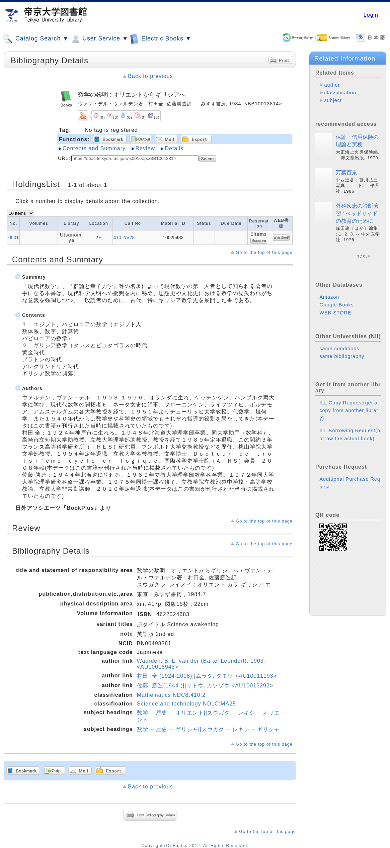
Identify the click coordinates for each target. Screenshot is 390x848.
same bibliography (341, 356)
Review (145, 148)
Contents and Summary (94, 148)
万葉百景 (346, 172)
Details (174, 148)
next (362, 256)
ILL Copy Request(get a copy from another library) (348, 410)
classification (340, 92)
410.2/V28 (124, 237)
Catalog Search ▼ (36, 39)
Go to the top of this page (264, 252)
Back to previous (150, 76)
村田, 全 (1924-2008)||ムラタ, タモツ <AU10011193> (207, 676)
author (332, 85)
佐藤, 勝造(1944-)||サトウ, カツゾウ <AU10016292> (205, 685)
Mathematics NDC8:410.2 (171, 695)
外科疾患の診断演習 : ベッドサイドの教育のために (357, 213)
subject (333, 100)
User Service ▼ (99, 39)
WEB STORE (335, 312)
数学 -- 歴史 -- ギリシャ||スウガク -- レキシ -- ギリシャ (208, 729)
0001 (13, 237)
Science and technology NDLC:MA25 (186, 703)
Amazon (329, 297)
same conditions (339, 348)
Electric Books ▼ (160, 38)
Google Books (336, 304)
